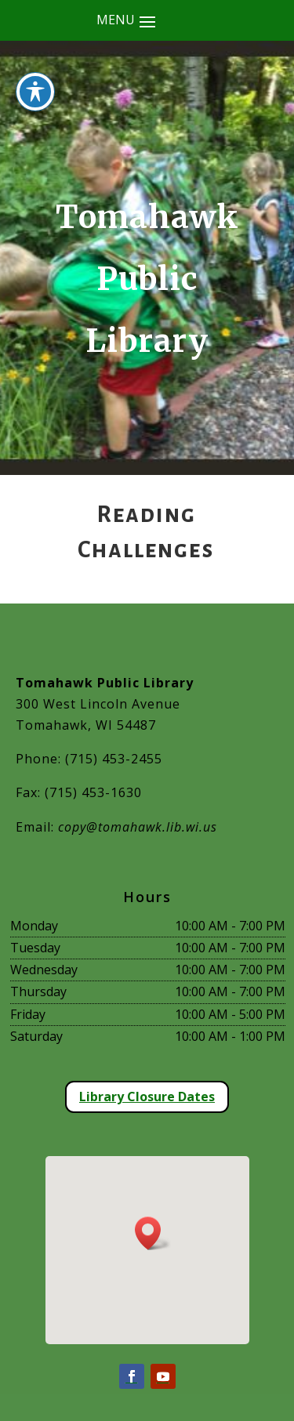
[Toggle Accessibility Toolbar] (35, 67)
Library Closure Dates (147, 1096)
